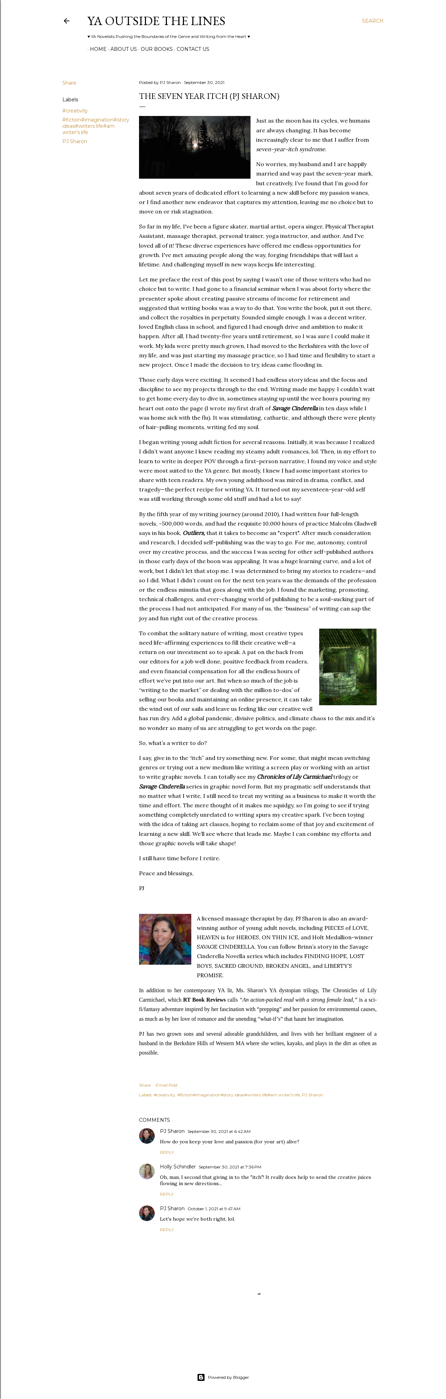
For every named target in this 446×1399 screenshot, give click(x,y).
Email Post (167, 1085)
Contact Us (190, 49)
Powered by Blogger (223, 1377)
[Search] (373, 21)
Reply (167, 1152)
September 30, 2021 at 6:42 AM (219, 1131)
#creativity (75, 111)
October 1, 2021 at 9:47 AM (213, 1208)
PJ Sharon (74, 141)
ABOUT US (121, 49)
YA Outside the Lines (156, 21)
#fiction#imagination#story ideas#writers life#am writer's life (95, 126)
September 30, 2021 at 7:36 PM (230, 1166)
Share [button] (69, 83)
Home (95, 49)
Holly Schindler (178, 1167)
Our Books (154, 49)
